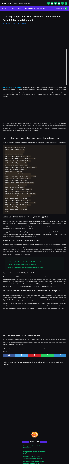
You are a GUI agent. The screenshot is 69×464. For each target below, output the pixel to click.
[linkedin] (64, 1)
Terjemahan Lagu (31, 5)
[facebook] (50, 1)
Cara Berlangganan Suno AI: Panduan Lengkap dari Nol (58, 87)
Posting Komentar (31, 25)
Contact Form (31, 458)
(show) (11, 133)
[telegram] (41, 405)
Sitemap (23, 458)
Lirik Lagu (13, 5)
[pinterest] (24, 405)
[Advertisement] (24, 39)
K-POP (20, 5)
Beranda (5, 5)
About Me (15, 458)
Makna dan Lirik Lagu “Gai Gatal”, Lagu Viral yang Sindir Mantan (57, 94)
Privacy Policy (40, 458)
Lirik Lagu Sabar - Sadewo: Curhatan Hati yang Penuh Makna (57, 56)
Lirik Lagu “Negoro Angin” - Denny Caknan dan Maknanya (22, 287)
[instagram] (61, 1)
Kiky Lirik (8, 2)
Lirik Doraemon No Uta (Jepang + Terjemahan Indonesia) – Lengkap (57, 63)
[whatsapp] (47, 1)
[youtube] (57, 1)
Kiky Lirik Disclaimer (51, 458)
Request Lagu (42, 5)
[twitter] (54, 1)
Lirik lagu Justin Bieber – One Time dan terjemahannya (58, 49)
